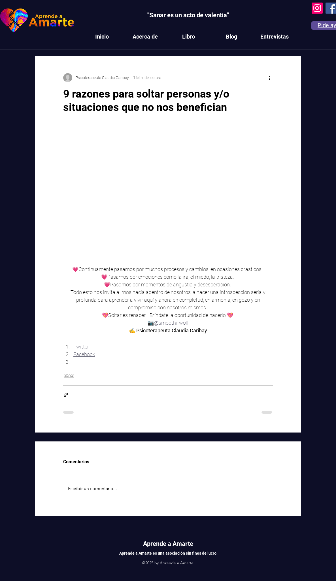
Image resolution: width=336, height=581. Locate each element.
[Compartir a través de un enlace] (66, 395)
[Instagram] (317, 8)
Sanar (69, 375)
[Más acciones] (269, 77)
